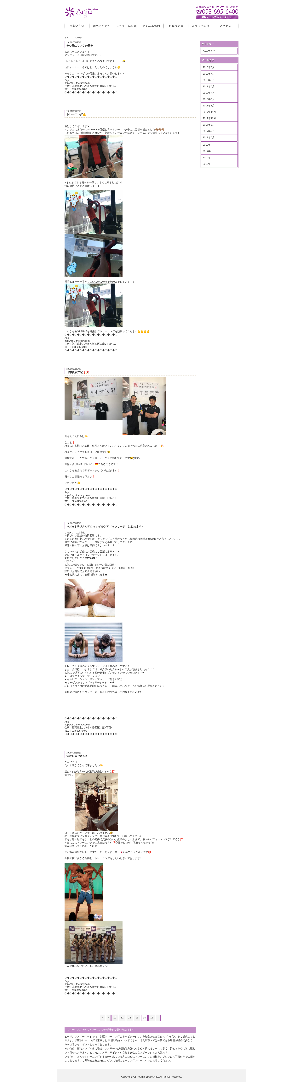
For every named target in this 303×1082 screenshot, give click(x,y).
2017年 (207, 151)
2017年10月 (209, 118)
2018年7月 (209, 73)
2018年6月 (209, 80)
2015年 (207, 163)
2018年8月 (209, 67)
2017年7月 (209, 131)
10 (114, 1017)
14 (144, 1017)
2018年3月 (209, 99)
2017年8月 (209, 124)
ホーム (67, 38)
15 (151, 1017)
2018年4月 (209, 92)
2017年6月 (209, 137)
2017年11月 (209, 111)
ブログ (79, 38)
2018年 (207, 144)
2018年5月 (209, 86)
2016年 (207, 157)
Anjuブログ (209, 51)
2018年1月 (209, 105)
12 (129, 1017)
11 (122, 1017)
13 (137, 1017)
